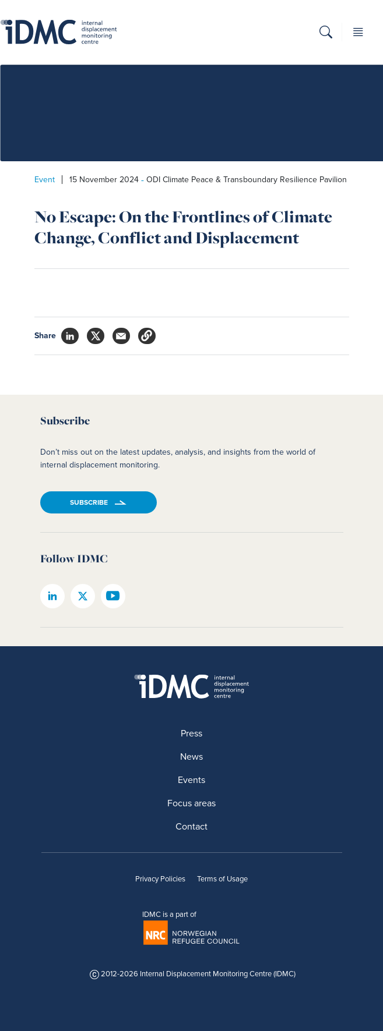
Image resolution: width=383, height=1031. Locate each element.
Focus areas (191, 803)
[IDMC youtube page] (113, 596)
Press (191, 733)
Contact (191, 826)
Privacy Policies (160, 878)
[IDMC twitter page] (83, 596)
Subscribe (89, 502)
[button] (325, 34)
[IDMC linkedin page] (52, 596)
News (191, 756)
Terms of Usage (222, 878)
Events (191, 779)
